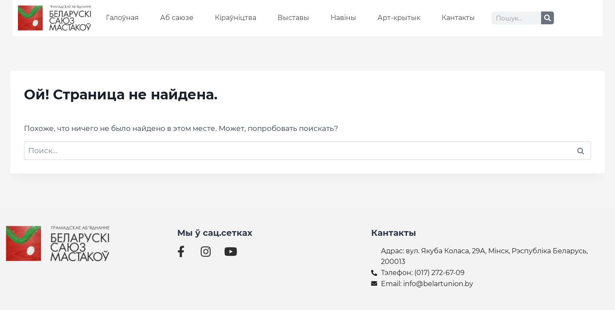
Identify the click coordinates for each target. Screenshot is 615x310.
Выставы (293, 18)
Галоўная (122, 18)
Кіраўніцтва (235, 18)
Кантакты (458, 18)
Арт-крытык (399, 18)
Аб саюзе (176, 18)
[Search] (547, 18)
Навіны (343, 18)
